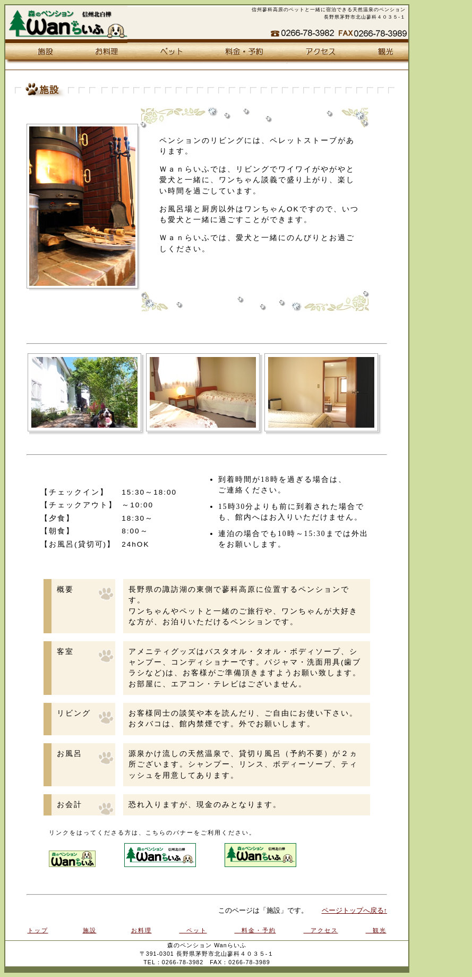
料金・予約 (240, 53)
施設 (38, 53)
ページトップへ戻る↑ (354, 910)
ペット (167, 53)
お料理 (102, 53)
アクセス (316, 53)
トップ (38, 930)
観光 (380, 53)
